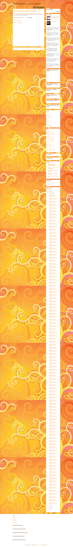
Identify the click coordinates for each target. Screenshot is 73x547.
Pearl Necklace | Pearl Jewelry (26, 4)
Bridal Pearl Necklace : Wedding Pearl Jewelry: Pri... (53, 283)
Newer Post (16, 48)
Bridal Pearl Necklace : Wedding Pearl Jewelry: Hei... (53, 227)
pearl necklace (49, 117)
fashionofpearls (15, 522)
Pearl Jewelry (49, 147)
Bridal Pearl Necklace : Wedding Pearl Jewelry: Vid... (53, 326)
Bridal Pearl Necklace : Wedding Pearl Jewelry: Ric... (53, 392)
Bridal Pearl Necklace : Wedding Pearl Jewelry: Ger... (53, 233)
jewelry (48, 114)
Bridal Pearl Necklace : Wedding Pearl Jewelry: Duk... (53, 332)
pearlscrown (14, 520)
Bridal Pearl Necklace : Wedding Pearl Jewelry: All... (53, 382)
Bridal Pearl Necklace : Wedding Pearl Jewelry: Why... (53, 270)
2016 (49, 510)
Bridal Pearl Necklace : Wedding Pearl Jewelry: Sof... (53, 503)
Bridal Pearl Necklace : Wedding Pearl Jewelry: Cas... (53, 500)
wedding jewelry (49, 125)
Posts (48, 182)
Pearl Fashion (49, 136)
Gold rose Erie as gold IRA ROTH (53, 165)
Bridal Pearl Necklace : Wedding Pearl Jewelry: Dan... (53, 267)
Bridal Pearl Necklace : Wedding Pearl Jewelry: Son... (53, 466)
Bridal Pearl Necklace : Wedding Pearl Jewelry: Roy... (53, 357)
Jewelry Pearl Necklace (50, 145)
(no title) (48, 26)
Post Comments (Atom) (30, 51)
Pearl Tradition (49, 144)
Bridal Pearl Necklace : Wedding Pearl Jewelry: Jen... (53, 447)
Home (29, 48)
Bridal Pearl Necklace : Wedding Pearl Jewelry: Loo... (53, 329)
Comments (49, 184)
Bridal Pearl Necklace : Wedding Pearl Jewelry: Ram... (53, 196)
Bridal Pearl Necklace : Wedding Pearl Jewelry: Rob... (53, 491)
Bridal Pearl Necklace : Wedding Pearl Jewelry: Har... (53, 370)
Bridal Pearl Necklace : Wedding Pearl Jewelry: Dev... (53, 252)
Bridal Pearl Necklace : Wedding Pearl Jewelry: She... (53, 373)
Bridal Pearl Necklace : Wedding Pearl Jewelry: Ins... (53, 317)
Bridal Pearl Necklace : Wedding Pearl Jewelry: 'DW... (53, 286)
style (47, 122)
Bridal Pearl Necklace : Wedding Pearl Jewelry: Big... (53, 323)
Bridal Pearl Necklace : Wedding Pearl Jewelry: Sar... (53, 295)
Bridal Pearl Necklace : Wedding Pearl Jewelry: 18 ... (53, 258)
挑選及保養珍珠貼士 (54, 21)
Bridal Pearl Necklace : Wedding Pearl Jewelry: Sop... (53, 211)
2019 (49, 191)
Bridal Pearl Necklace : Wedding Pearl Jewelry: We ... (53, 298)
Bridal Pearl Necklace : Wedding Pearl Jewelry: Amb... (53, 280)
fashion (48, 112)
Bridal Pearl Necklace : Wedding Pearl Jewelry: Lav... (53, 416)
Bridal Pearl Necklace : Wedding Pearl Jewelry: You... (53, 199)
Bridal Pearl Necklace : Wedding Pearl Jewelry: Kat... (53, 395)
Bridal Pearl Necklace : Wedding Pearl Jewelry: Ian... (53, 494)
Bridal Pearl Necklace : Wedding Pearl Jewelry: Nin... (53, 454)
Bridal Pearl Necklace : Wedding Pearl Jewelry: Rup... (53, 429)
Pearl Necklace (49, 131)
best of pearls (15, 517)
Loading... (48, 86)
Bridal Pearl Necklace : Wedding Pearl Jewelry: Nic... (53, 214)
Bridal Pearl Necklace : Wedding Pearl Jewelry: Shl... (53, 255)
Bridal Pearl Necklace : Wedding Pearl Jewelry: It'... (53, 472)
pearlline (14, 521)
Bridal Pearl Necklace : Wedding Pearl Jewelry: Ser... (53, 388)
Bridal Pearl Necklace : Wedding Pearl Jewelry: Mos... (53, 205)
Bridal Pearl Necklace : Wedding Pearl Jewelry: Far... (53, 342)
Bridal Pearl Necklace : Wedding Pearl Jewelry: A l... (53, 351)
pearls (48, 119)
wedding (48, 124)
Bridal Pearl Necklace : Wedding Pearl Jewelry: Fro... (53, 224)
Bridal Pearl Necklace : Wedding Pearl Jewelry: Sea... (53, 376)
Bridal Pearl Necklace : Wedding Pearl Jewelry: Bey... (53, 202)
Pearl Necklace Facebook (51, 149)
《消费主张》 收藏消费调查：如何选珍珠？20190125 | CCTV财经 (55, 17)
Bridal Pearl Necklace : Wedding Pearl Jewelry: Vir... (53, 413)
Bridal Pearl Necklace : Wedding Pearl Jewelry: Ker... (53, 479)
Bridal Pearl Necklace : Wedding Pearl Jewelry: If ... (53, 438)
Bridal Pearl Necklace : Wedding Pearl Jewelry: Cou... (53, 407)
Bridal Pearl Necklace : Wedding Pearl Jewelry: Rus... (53, 488)
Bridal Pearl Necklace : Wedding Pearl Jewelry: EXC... (53, 444)
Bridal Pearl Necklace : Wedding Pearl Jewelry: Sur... (53, 320)
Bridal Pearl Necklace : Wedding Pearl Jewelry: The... (53, 264)
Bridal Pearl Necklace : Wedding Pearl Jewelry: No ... (53, 242)
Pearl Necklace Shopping (51, 150)
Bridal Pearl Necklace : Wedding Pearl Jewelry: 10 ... (53, 261)
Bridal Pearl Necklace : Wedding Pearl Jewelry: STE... (53, 398)
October (50, 506)
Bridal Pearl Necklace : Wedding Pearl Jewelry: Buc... (53, 348)
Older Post (42, 48)
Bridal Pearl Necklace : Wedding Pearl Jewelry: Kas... (53, 379)
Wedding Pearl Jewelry (50, 137)
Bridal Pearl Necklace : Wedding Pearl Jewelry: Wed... (53, 360)
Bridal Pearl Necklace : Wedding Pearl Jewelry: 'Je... (53, 249)
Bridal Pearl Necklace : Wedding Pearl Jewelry (52, 164)
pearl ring (14, 518)
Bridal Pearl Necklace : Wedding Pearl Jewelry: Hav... (53, 354)
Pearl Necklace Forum (50, 139)
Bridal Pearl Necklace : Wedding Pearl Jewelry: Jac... (53, 273)
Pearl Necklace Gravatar (51, 134)
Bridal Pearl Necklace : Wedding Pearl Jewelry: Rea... (53, 345)
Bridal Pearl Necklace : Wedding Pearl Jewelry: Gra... (53, 239)
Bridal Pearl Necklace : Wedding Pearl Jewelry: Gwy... (53, 314)
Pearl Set (48, 142)
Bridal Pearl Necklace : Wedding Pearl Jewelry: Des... (53, 404)
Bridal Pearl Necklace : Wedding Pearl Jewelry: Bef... (53, 292)
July (49, 507)
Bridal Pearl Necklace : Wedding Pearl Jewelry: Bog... (53, 221)
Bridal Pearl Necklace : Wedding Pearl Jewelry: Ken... (53, 364)
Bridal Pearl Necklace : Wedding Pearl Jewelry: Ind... (53, 277)
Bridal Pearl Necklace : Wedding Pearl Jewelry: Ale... (53, 432)
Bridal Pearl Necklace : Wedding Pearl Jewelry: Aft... (53, 463)
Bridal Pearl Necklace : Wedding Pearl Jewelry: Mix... (53, 218)
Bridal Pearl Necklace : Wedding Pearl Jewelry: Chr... (53, 236)
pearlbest (14, 519)
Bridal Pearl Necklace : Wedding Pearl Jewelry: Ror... (53, 419)
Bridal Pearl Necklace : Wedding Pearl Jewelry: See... (53, 208)
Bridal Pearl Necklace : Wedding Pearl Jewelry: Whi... (53, 336)
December (50, 192)
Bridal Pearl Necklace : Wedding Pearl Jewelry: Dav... (53, 441)
